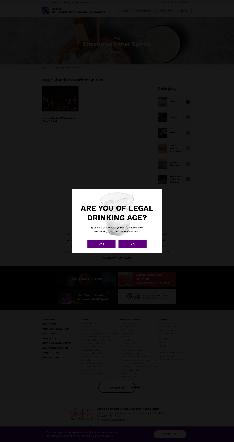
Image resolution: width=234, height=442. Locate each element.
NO (132, 244)
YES (101, 244)
